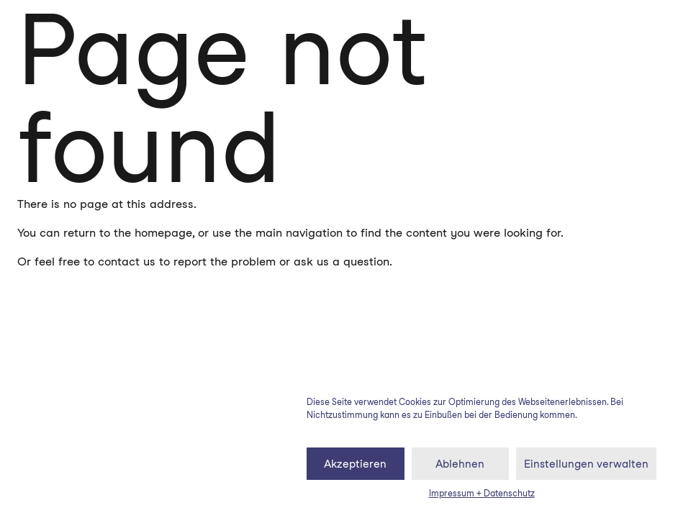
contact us (126, 261)
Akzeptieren (355, 464)
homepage (163, 233)
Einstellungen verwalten (586, 464)
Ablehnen (459, 464)
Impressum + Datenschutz (482, 493)
